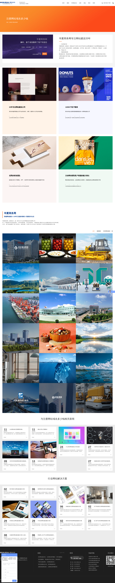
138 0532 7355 (107, 3)
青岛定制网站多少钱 (42, 564)
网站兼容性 (58, 559)
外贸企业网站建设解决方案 (94, 558)
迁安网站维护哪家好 (51, 556)
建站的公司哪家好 (92, 568)
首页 (63, 3)
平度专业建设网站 (42, 561)
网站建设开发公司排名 (49, 559)
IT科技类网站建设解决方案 (94, 560)
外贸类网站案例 (106, 231)
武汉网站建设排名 (51, 564)
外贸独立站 (74, 3)
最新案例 (99, 231)
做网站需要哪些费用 (93, 570)
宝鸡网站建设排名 (50, 561)
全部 (93, 231)
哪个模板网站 (59, 556)
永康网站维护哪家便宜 (52, 566)
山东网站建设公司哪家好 (94, 566)
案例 (68, 3)
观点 (85, 3)
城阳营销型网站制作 (42, 566)
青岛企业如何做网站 (93, 564)
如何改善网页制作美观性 (94, 562)
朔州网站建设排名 (42, 556)
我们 (89, 3)
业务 (80, 3)
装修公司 (1, 582)
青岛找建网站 (41, 559)
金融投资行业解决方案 (93, 556)
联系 (94, 3)
